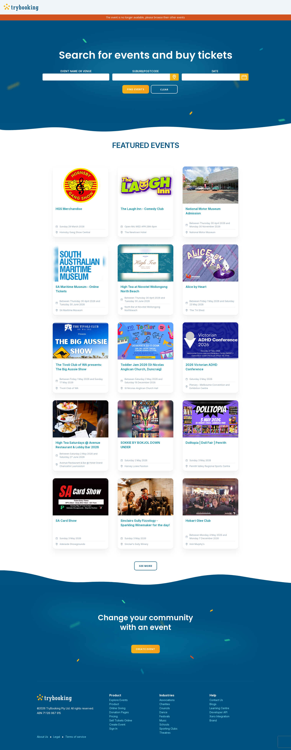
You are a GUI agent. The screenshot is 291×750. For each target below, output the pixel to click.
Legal (56, 736)
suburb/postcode (145, 71)
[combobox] (145, 77)
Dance (163, 712)
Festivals (164, 716)
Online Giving (117, 708)
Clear (160, 89)
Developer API (218, 712)
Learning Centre (219, 708)
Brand (213, 720)
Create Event (145, 649)
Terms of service (75, 736)
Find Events (131, 89)
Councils (164, 708)
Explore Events (118, 700)
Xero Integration (219, 716)
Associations (167, 700)
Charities (164, 704)
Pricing (113, 716)
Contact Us (216, 700)
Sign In (113, 728)
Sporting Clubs (168, 728)
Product (114, 704)
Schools (164, 724)
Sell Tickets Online (120, 720)
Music (162, 720)
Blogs (213, 704)
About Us (42, 736)
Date (215, 71)
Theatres (165, 732)
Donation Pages (119, 712)
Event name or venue (76, 71)
